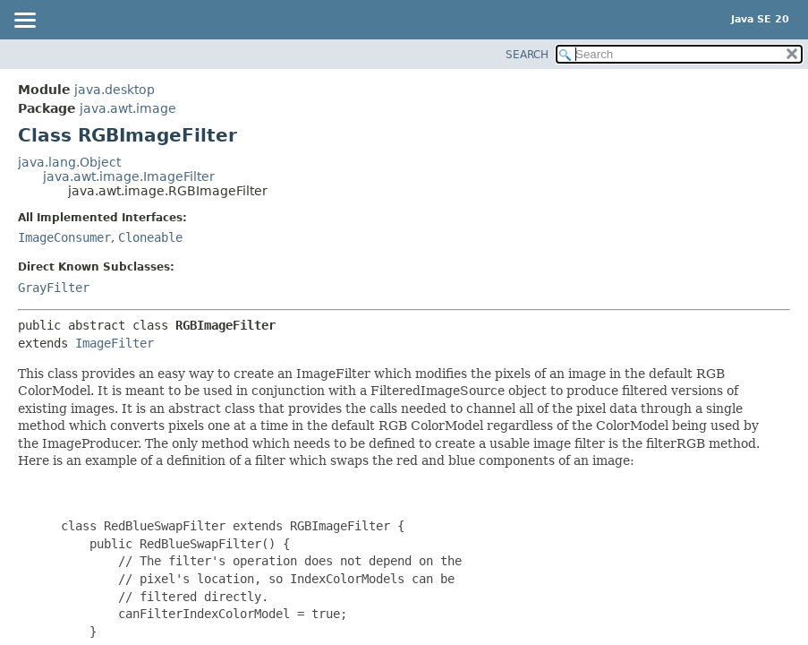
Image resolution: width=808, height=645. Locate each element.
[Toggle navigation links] (24, 21)
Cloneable (150, 237)
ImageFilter (114, 343)
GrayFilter (53, 287)
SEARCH (527, 54)
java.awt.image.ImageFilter (129, 176)
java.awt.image (128, 108)
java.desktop (114, 89)
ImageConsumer (64, 237)
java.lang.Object (69, 162)
